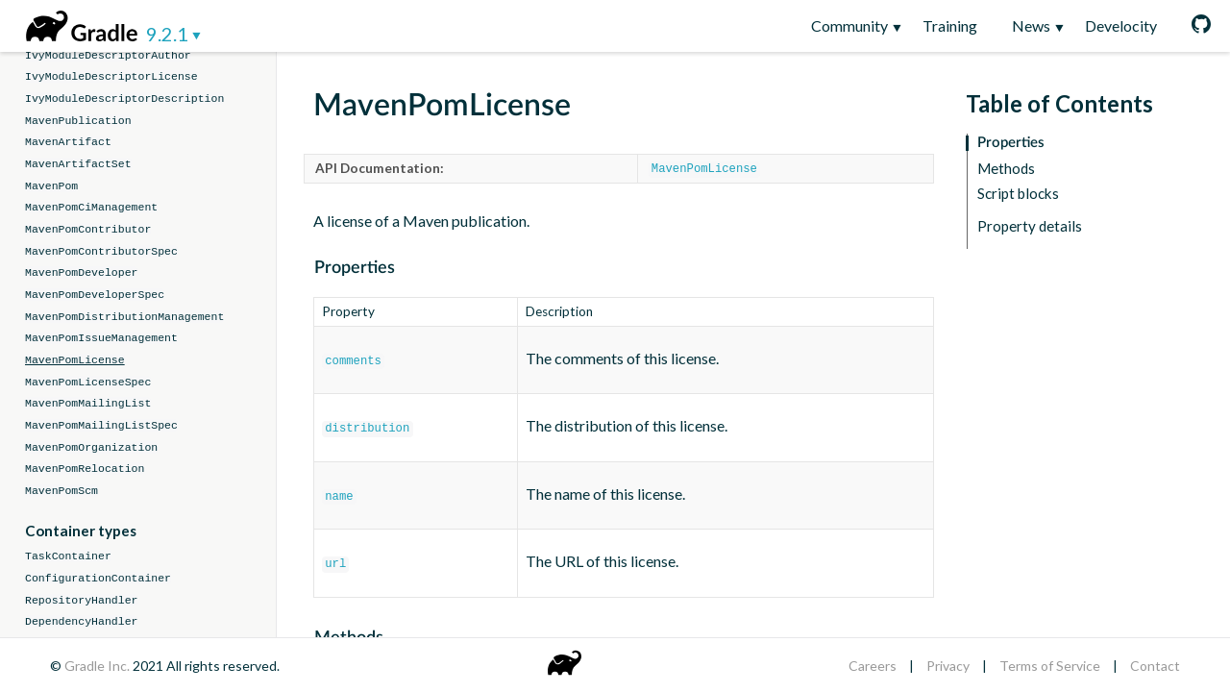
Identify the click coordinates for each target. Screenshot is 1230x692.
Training (949, 25)
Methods (1006, 168)
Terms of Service (1049, 665)
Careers (873, 665)
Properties (1011, 143)
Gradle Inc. (98, 665)
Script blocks (1018, 193)
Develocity (1121, 25)
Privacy (948, 665)
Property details (1029, 226)
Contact (1155, 665)
